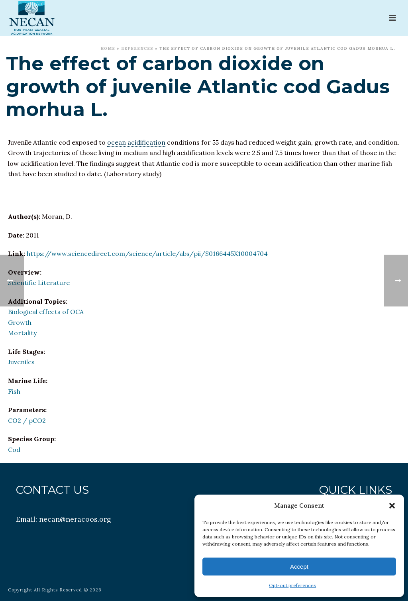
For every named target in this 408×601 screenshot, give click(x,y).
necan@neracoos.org (75, 519)
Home (107, 48)
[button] (392, 506)
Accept (299, 566)
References (137, 48)
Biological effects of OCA (46, 312)
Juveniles (21, 362)
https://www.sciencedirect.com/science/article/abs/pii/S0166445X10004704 (147, 253)
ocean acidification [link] (136, 142)
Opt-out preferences (292, 585)
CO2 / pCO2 (27, 420)
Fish (14, 391)
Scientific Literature (39, 283)
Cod (14, 450)
